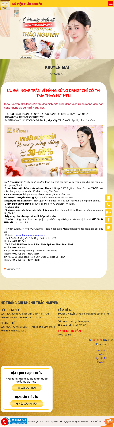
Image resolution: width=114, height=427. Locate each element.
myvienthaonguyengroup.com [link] (29, 234)
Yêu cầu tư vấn (26, 403)
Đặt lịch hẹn (27, 387)
